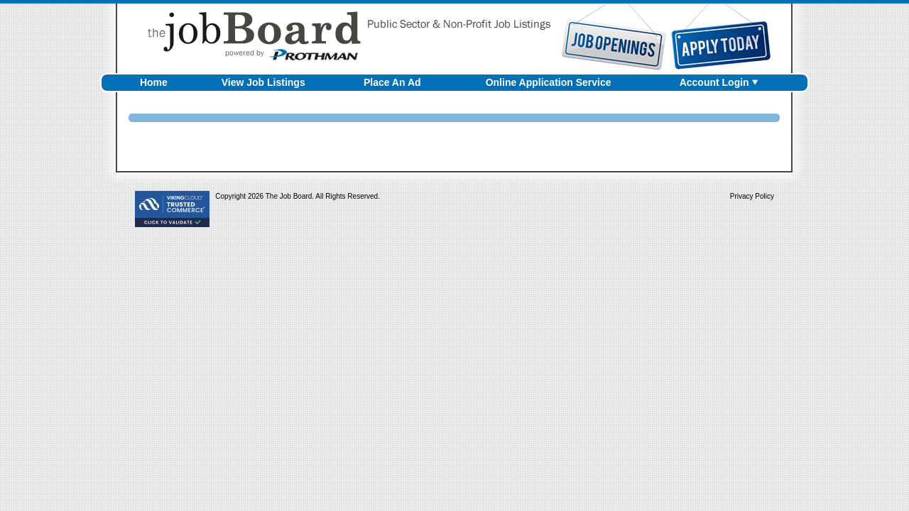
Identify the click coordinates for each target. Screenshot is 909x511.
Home (154, 82)
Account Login (714, 82)
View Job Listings (263, 82)
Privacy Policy (752, 196)
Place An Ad (392, 82)
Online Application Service (548, 82)
